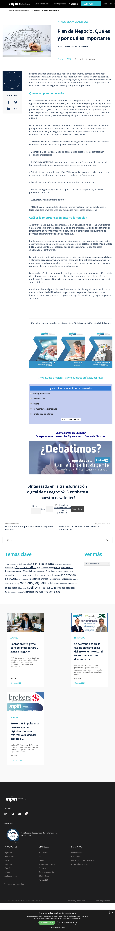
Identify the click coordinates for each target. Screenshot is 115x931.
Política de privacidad (102, 901)
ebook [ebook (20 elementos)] (57, 567)
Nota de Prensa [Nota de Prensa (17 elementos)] (51, 583)
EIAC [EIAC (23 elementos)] (33, 570)
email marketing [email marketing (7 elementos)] (41, 571)
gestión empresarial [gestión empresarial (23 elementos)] (42, 575)
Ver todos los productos (14, 884)
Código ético (44, 876)
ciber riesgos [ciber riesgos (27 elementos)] (38, 563)
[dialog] (57, 920)
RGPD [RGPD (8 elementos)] (22, 588)
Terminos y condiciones (76, 901)
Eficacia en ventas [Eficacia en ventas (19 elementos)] (14, 571)
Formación (75, 856)
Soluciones (37, 4)
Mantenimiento (77, 852)
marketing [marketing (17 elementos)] (14, 583)
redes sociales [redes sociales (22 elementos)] (12, 587)
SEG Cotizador (10, 864)
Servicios (53, 4)
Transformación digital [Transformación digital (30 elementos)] (48, 591)
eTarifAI (7, 868)
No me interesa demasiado (45, 409)
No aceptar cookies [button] (66, 923)
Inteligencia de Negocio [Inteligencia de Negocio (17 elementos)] (60, 578)
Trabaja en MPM (66, 4)
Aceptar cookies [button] (47, 923)
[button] (57, 927)
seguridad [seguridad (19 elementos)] (71, 587)
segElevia (8, 852)
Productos (45, 4)
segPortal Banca (10, 876)
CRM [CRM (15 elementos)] (38, 567)
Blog (58, 4)
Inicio (10, 10)
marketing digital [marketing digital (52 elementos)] (32, 583)
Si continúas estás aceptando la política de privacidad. (62, 509)
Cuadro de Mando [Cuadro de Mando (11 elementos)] (47, 568)
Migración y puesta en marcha (83, 860)
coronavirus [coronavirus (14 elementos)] (10, 567)
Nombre (36, 506)
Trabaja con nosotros (47, 864)
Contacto (42, 868)
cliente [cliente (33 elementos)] (50, 563)
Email (43, 509)
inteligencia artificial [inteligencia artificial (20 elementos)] (38, 578)
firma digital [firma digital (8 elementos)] (65, 571)
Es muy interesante (41, 393)
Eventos (42, 860)
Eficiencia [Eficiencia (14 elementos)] (27, 571)
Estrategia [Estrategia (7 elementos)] (58, 571)
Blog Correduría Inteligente (21, 10)
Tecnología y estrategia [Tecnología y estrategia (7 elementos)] (16, 592)
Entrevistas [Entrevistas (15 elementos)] (50, 571)
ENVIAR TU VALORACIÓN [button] (71, 419)
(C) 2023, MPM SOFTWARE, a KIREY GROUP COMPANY (23, 901)
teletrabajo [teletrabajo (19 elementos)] (29, 591)
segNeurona (9, 856)
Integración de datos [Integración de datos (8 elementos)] (22, 579)
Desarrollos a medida (79, 864)
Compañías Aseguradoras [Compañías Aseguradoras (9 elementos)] (63, 564)
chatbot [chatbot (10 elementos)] (28, 564)
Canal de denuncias (47, 872)
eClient (7, 872)
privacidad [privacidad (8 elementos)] (74, 583)
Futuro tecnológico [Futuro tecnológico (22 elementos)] (21, 575)
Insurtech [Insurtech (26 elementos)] (10, 578)
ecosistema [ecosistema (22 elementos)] (67, 567)
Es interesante (39, 398)
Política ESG (43, 880)
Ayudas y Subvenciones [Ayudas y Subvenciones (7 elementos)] (11, 564)
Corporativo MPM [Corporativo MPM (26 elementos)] (25, 567)
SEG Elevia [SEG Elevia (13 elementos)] (45, 588)
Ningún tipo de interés (43, 414)
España (74, 3)
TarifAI (7, 860)
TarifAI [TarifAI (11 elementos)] (7, 592)
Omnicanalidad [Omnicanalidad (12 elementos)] (65, 583)
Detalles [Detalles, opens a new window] (78, 918)
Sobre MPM (43, 852)
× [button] (112, 912)
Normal (36, 403)
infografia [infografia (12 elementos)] (56, 575)
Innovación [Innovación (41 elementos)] (68, 575)
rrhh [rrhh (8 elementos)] (25, 588)
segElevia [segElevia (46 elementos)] (33, 587)
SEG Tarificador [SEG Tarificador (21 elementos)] (57, 587)
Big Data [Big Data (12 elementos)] (22, 564)
